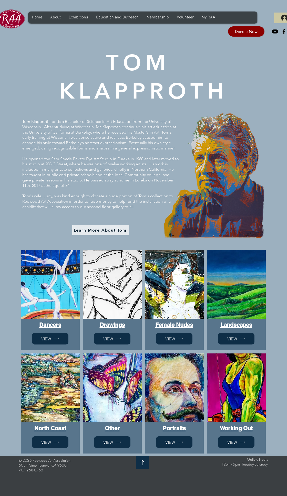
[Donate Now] (246, 31)
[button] (55, 18)
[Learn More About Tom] (100, 230)
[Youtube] (275, 31)
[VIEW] (50, 338)
